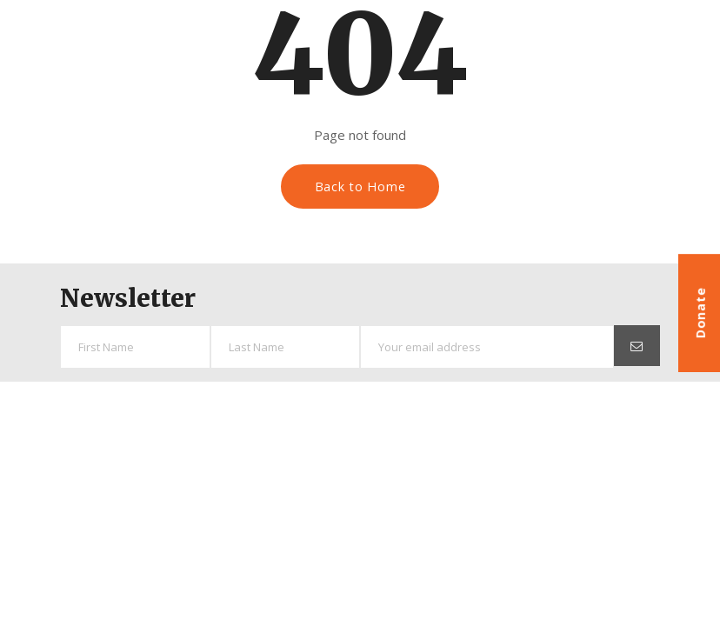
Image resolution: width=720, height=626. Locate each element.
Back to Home (360, 186)
